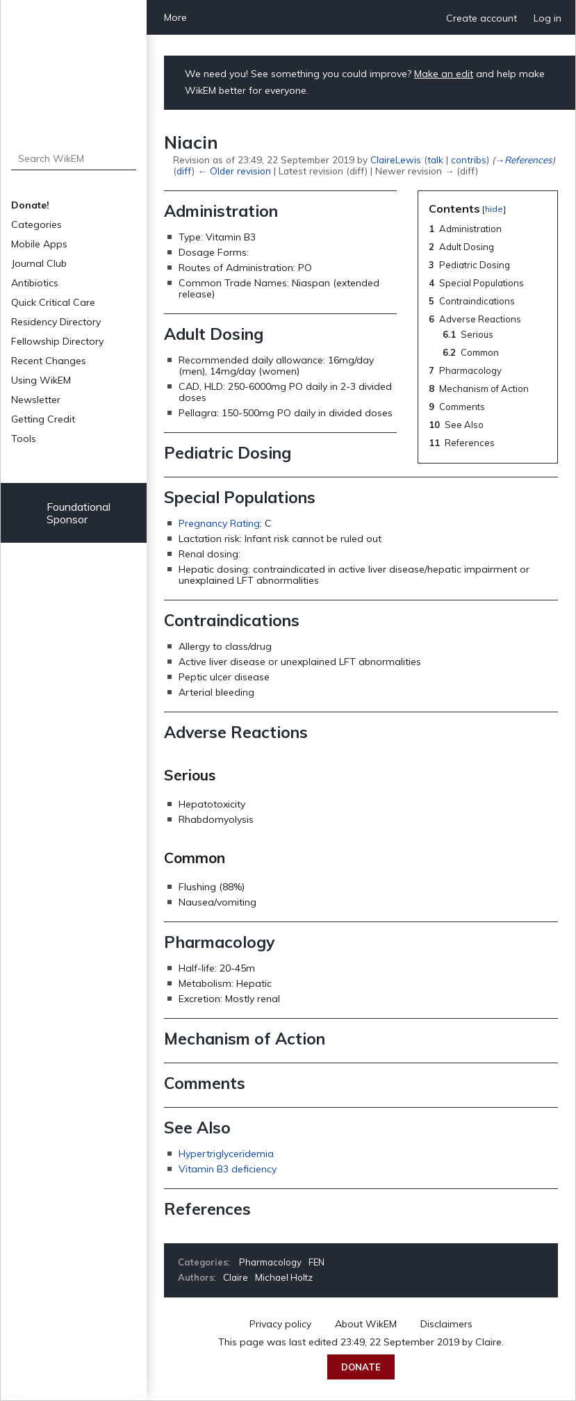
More (175, 17)
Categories (36, 224)
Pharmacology (270, 1262)
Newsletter (35, 399)
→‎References (523, 159)
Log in (547, 18)
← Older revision (233, 171)
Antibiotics (34, 283)
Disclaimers (446, 1324)
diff (184, 171)
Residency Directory (56, 322)
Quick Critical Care (53, 302)
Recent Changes (48, 360)
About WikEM (366, 1324)
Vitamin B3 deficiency (228, 1169)
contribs (468, 159)
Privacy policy (280, 1324)
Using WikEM (41, 380)
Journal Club (39, 263)
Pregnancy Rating (219, 523)
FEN (316, 1262)
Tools (23, 438)
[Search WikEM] (74, 158)
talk (435, 159)
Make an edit (443, 73)
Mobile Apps (39, 244)
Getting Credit (43, 419)
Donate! (30, 205)
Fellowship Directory (57, 341)
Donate (361, 1367)
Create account (481, 18)
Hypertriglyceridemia (226, 1153)
